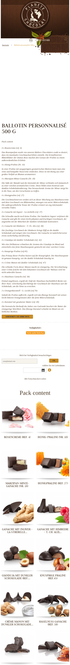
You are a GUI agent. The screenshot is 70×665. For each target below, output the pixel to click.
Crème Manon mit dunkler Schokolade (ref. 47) (25, 262)
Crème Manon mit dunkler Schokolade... (17, 623)
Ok (53, 361)
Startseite (5, 45)
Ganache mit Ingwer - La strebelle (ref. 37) (23, 212)
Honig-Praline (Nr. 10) (15, 164)
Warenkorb (42, 40)
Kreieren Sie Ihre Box (17, 317)
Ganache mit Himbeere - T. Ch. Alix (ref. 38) (24, 226)
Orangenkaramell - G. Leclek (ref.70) (21, 290)
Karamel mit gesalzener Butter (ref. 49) (22, 302)
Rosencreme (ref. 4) (13, 148)
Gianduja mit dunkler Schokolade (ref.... (17, 577)
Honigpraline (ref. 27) (14, 195)
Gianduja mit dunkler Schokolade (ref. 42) (23, 240)
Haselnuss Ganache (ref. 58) (17, 276)
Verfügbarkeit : (35, 328)
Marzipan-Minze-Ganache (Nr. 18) (20, 178)
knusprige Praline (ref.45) (16, 251)
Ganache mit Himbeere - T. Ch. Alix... (52, 531)
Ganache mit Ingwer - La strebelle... (17, 531)
